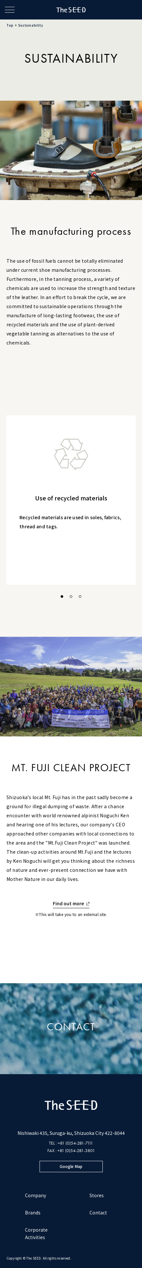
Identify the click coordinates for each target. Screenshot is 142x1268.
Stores (96, 1195)
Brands (33, 1212)
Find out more (69, 903)
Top (10, 25)
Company (35, 1195)
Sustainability (30, 25)
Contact (98, 1212)
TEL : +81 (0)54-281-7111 (71, 1143)
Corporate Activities (36, 1233)
